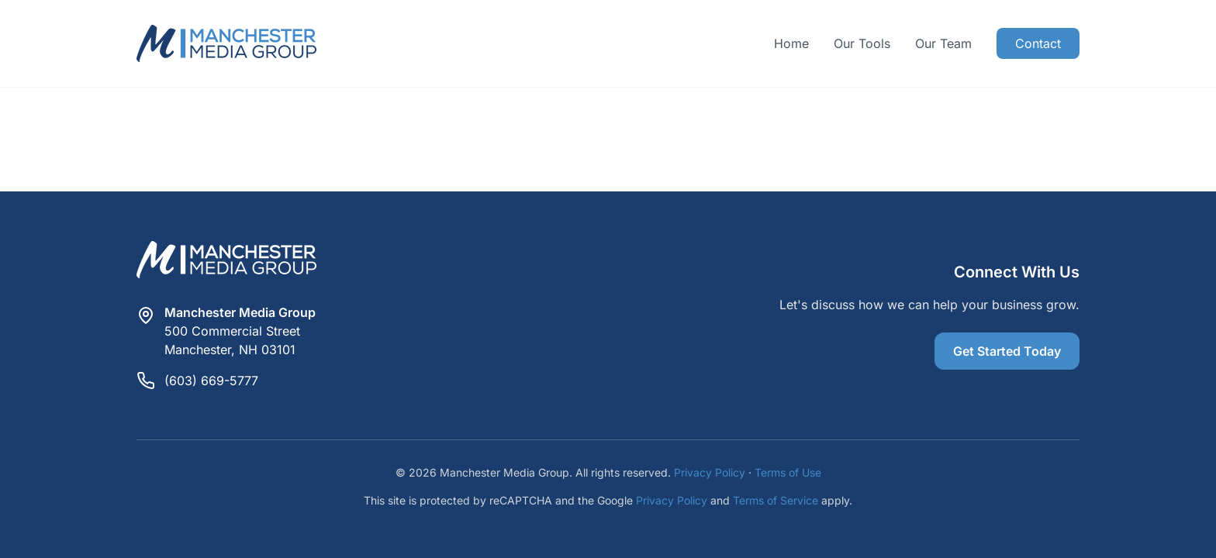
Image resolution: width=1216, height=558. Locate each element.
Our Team (943, 43)
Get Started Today (1007, 351)
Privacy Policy (709, 472)
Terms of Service (775, 500)
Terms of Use (788, 472)
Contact (1038, 43)
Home (791, 43)
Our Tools (862, 43)
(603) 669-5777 (211, 380)
